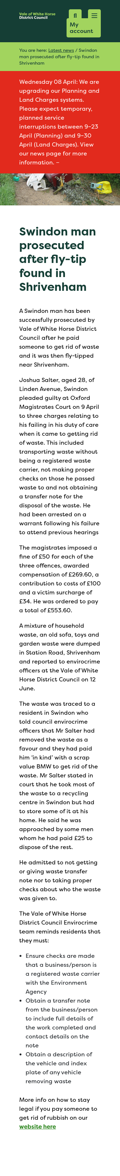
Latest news (61, 50)
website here (37, 1127)
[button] (94, 15)
